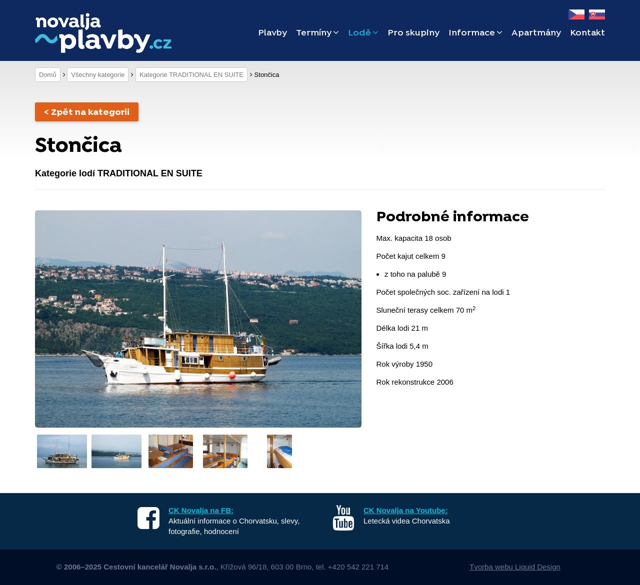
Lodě (363, 33)
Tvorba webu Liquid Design (515, 567)
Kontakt (587, 33)
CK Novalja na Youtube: (406, 510)
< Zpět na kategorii (87, 112)
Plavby (272, 33)
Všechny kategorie (97, 74)
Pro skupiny (414, 33)
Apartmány (536, 33)
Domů (47, 74)
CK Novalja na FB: (201, 510)
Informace (475, 33)
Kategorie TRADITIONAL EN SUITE (192, 74)
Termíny (317, 33)
